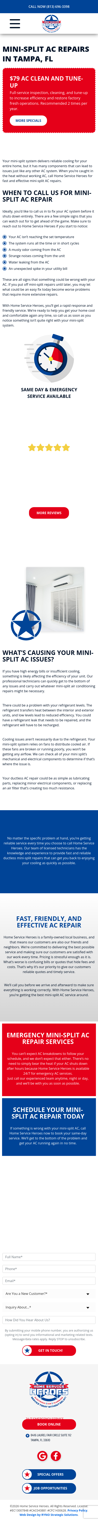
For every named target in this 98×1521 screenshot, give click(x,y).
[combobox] (49, 1293)
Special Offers (50, 1474)
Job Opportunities (50, 1488)
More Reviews (49, 513)
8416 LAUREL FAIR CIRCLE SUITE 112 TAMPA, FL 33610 (51, 1438)
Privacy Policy (77, 1510)
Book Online (49, 1424)
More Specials (28, 120)
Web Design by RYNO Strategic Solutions (48, 1515)
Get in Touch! (50, 1350)
